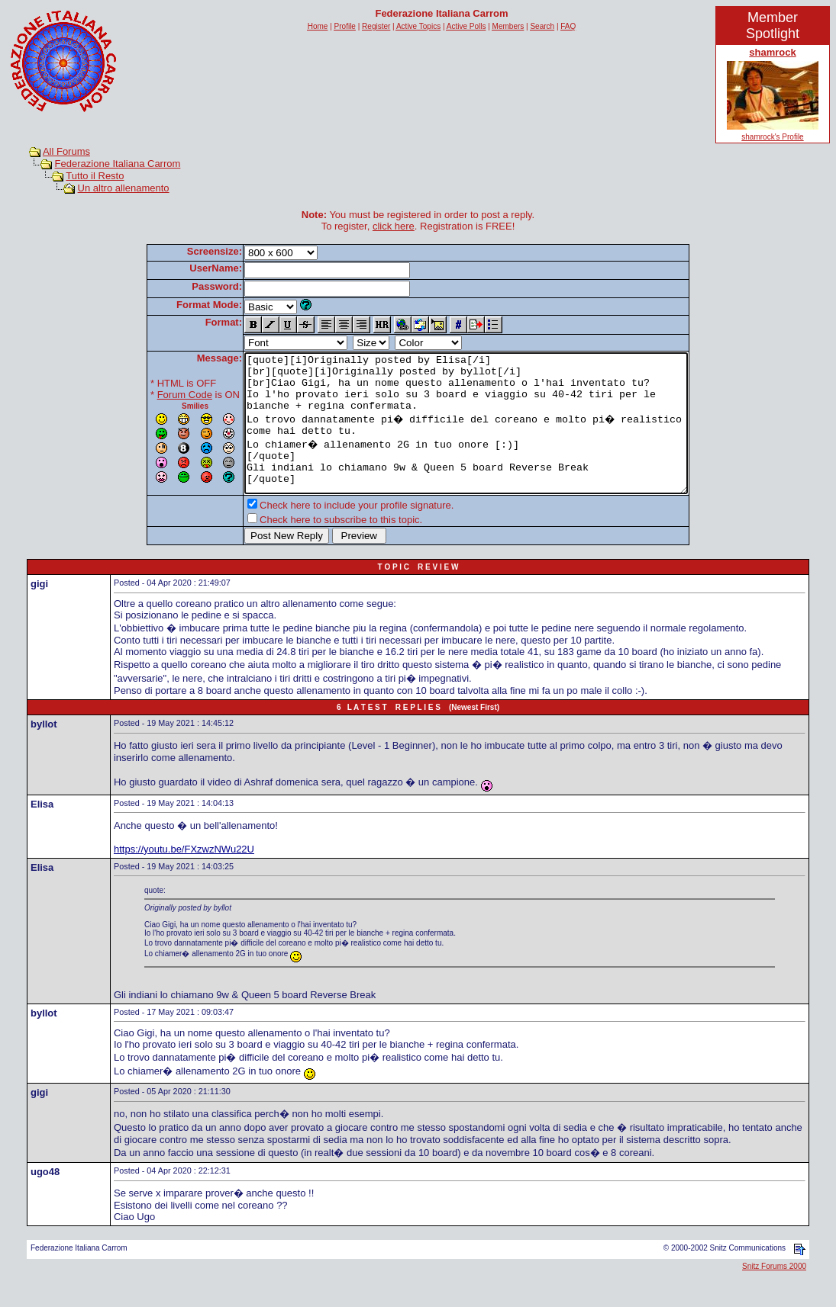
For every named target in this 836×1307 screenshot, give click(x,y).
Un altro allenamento (123, 188)
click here (394, 226)
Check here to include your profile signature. (330, 532)
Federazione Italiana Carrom (118, 163)
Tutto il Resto (95, 175)
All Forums (66, 151)
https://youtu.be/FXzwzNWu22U (184, 876)
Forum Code (158, 394)
